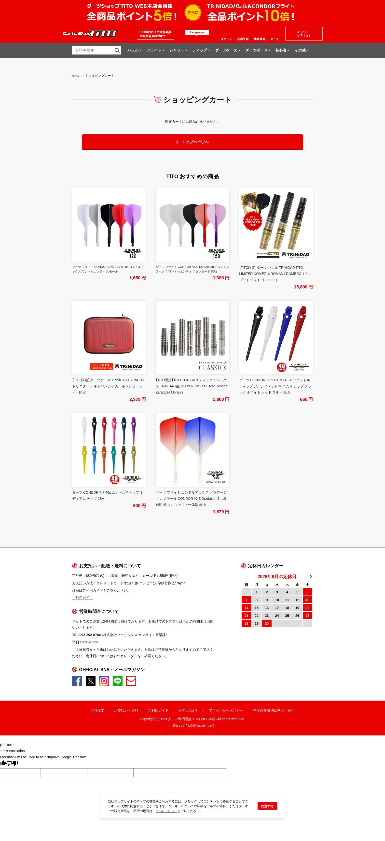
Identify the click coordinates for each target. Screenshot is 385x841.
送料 (134, 710)
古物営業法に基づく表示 (204, 724)
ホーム (77, 75)
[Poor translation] (12, 764)
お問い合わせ (189, 710)
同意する (267, 821)
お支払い (121, 710)
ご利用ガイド (158, 710)
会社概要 (97, 710)
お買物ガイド (172, 724)
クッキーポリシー (168, 826)
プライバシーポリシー (226, 710)
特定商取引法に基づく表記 (273, 710)
